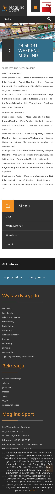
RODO (33, 490)
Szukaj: (8, 19)
